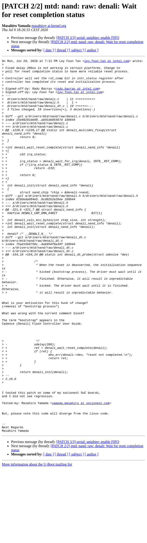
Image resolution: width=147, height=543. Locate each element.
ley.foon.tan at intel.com (106, 61)
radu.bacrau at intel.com (77, 95)
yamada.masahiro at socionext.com (80, 472)
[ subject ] (76, 50)
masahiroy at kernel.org (48, 26)
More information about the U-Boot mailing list (37, 539)
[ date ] (48, 50)
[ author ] (92, 50)
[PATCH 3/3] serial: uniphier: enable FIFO (87, 38)
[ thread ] (61, 50)
